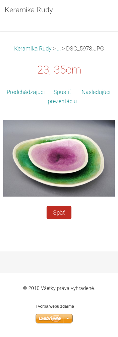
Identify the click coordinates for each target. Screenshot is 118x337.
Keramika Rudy (33, 48)
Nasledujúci (95, 92)
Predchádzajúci (26, 92)
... (59, 48)
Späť (59, 213)
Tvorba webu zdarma (55, 306)
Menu (100, 14)
